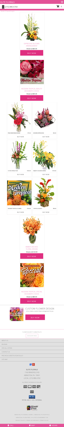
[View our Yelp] (33, 365)
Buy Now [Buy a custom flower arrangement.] (35, 317)
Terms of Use (44, 420)
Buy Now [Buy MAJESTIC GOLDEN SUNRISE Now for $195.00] (46, 174)
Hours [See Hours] (53, 425)
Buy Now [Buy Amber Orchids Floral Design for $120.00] (31, 256)
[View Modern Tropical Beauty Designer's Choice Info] (32, 72)
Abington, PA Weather (23, 417)
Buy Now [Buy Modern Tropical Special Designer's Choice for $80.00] (31, 301)
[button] (59, 7)
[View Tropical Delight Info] (45, 193)
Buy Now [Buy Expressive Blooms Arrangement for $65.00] (31, 53)
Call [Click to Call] (11, 425)
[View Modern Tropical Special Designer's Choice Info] (32, 275)
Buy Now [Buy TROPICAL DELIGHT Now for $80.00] (46, 212)
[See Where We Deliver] (32, 336)
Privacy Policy (20, 420)
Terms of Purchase (32, 420)
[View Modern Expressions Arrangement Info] (45, 117)
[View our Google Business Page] (30, 365)
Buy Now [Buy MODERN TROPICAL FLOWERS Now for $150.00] (20, 212)
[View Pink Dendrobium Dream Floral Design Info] (19, 117)
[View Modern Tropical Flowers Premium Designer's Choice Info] (19, 193)
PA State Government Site (39, 417)
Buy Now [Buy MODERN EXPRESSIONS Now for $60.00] (46, 137)
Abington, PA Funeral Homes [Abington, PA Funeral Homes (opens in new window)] (23, 414)
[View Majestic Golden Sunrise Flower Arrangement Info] (45, 155)
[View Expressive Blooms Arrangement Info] (32, 27)
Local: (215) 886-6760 (32, 378)
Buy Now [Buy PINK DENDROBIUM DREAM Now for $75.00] (20, 137)
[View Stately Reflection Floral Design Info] (19, 155)
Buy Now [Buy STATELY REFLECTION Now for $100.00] (20, 174)
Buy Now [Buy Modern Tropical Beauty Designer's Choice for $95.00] (31, 98)
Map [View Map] (32, 425)
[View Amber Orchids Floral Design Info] (32, 230)
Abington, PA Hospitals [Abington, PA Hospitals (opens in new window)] (42, 414)
